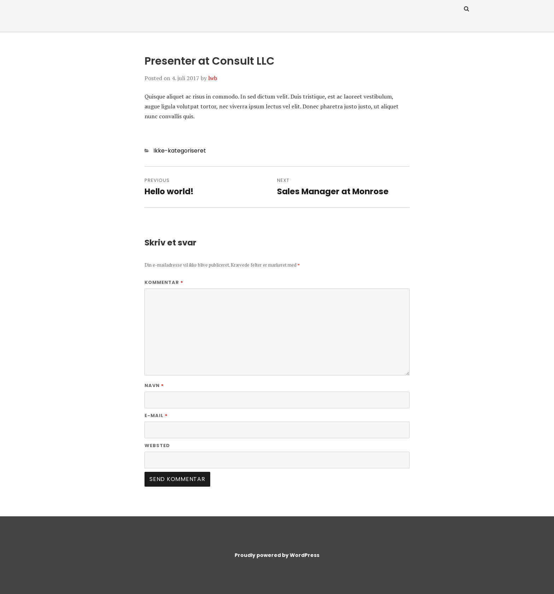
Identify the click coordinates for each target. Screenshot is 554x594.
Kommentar (164, 282)
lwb (212, 78)
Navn (154, 385)
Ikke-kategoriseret (179, 151)
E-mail (156, 415)
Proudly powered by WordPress (277, 555)
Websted (157, 445)
